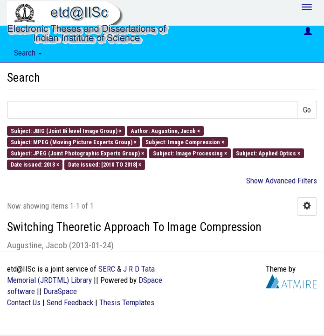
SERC (106, 268)
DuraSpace (60, 291)
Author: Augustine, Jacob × (165, 130)
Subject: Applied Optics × (268, 153)
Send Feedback (70, 302)
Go (307, 109)
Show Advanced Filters (281, 180)
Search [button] (28, 52)
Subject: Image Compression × (184, 141)
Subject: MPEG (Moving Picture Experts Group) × (74, 141)
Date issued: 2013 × (35, 164)
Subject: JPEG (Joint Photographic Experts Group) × (77, 153)
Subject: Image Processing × (190, 153)
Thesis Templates (126, 302)
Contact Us (24, 302)
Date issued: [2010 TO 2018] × (104, 164)
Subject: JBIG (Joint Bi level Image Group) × (66, 130)
